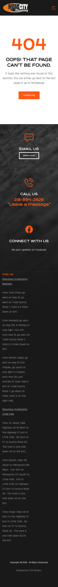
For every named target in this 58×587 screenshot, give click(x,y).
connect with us (29, 241)
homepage (29, 95)
